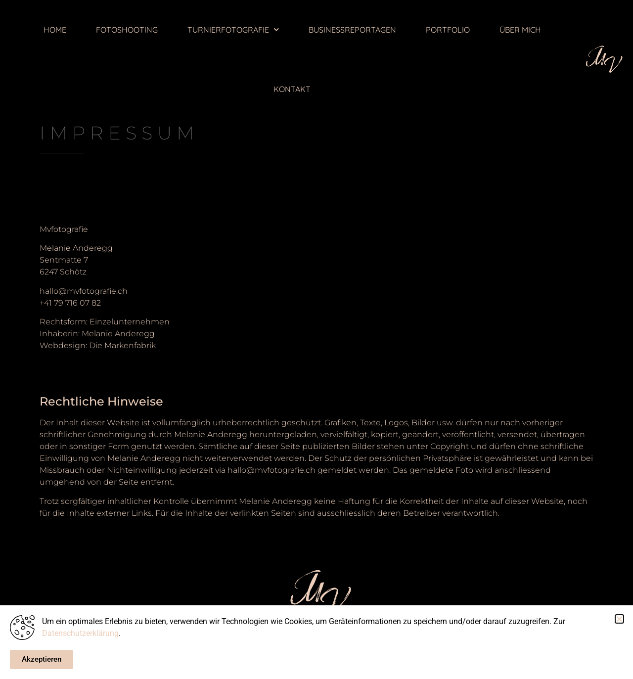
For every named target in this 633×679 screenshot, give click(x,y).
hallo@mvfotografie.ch (84, 291)
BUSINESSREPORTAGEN (352, 30)
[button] (619, 619)
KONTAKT (292, 89)
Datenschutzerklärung (80, 633)
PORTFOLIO (448, 30)
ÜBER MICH (520, 30)
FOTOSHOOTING (127, 30)
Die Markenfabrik (122, 345)
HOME (55, 30)
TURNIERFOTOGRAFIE (233, 29)
